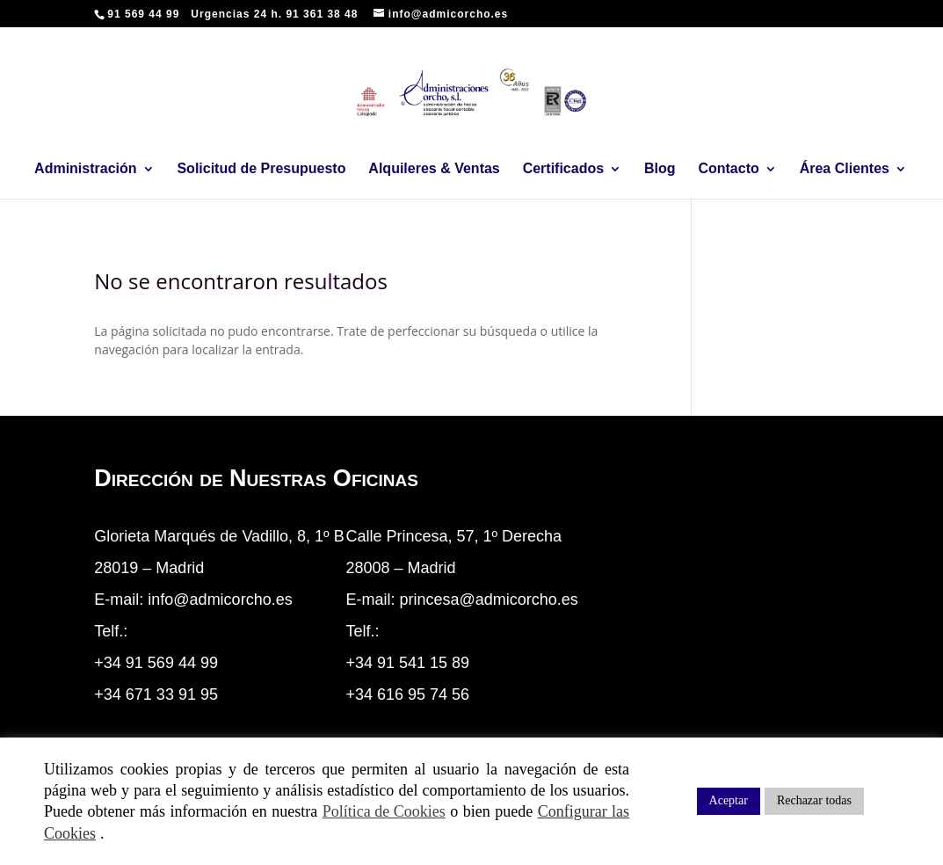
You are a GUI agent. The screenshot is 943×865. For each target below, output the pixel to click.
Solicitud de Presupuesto (261, 169)
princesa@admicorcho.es (488, 599)
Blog (660, 169)
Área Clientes (844, 169)
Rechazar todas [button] (814, 800)
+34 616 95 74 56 (407, 694)
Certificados (563, 169)
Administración (85, 169)
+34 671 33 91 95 (156, 694)
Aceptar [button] (728, 800)
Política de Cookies (384, 811)
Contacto (728, 169)
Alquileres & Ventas (433, 169)
